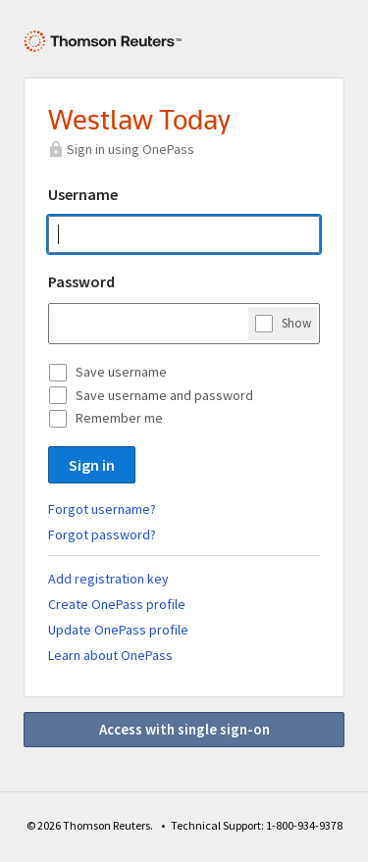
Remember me (119, 418)
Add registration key (108, 578)
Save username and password (164, 395)
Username (83, 194)
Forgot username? (102, 509)
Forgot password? (102, 534)
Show (296, 322)
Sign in (92, 465)
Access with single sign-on (184, 729)
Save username (121, 371)
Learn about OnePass (110, 655)
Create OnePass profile (116, 604)
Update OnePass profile (118, 629)
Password (81, 281)
